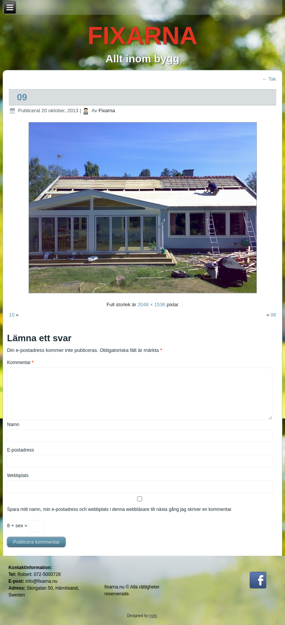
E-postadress (20, 450)
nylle (153, 616)
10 (11, 315)
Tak (269, 79)
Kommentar (20, 362)
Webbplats (17, 475)
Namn (13, 424)
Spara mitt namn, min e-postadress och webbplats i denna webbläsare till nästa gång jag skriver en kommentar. (119, 509)
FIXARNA (142, 35)
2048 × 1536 (152, 304)
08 (273, 315)
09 (22, 97)
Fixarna (107, 110)
